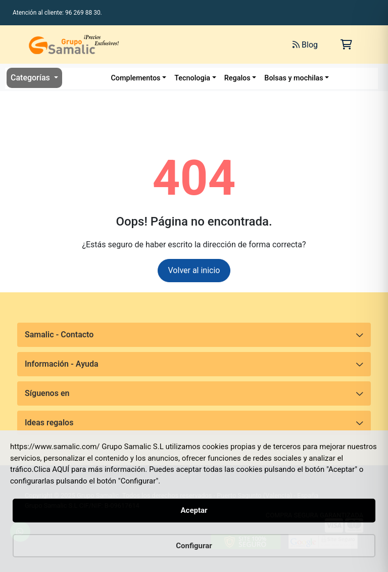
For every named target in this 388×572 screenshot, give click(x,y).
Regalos (237, 78)
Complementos (135, 78)
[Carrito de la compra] (346, 44)
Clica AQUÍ (52, 469)
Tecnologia (192, 78)
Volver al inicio (194, 270)
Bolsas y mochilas (293, 78)
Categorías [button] (31, 77)
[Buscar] (184, 44)
